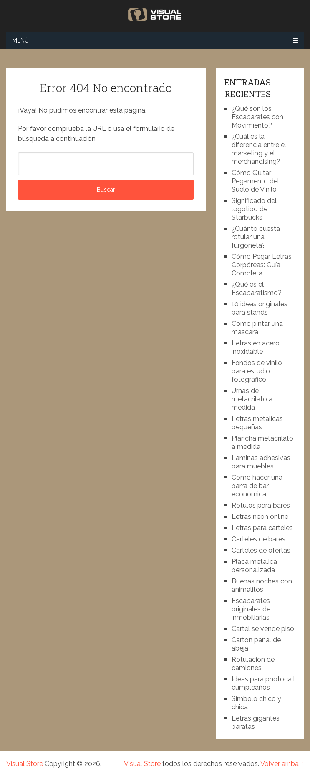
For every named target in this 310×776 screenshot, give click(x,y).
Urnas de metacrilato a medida (252, 399)
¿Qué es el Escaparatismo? (257, 288)
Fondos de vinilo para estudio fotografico (257, 371)
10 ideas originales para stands (259, 308)
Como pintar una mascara (257, 328)
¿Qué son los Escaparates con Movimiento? (257, 117)
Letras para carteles (262, 528)
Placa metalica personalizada (254, 566)
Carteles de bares (258, 539)
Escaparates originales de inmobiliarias (251, 609)
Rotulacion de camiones (253, 664)
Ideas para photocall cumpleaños (263, 683)
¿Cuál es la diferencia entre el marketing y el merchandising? (259, 149)
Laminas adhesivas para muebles (261, 462)
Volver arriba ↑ (282, 764)
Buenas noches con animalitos (262, 585)
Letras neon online (260, 517)
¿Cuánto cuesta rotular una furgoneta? (256, 237)
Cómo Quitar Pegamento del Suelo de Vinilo (255, 181)
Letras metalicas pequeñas (257, 423)
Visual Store (24, 764)
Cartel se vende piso (263, 629)
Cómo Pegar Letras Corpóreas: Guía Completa (262, 265)
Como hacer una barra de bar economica (257, 485)
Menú (20, 40)
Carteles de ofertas (261, 550)
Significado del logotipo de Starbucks (254, 209)
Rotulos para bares (261, 505)
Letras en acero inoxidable (256, 347)
